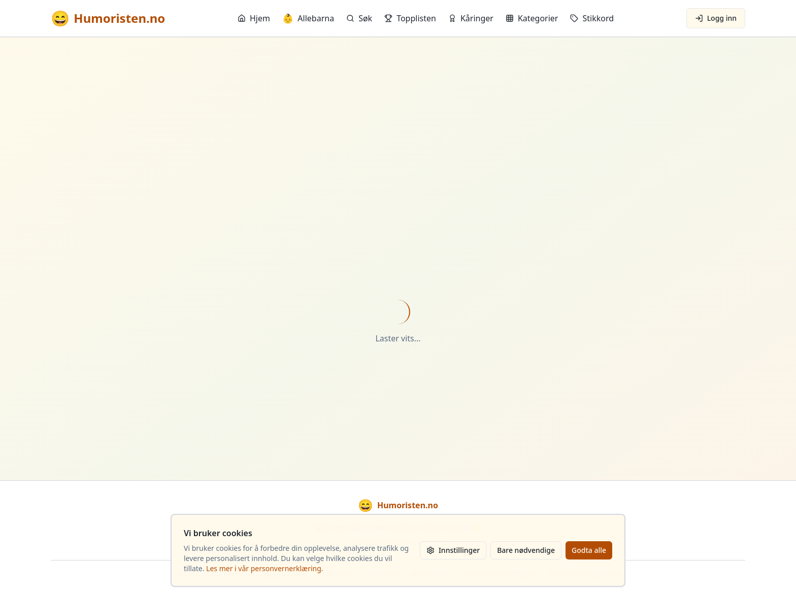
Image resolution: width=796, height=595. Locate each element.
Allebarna (308, 18)
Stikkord (592, 18)
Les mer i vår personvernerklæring (263, 568)
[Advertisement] (398, 137)
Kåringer (470, 18)
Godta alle (589, 550)
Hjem (254, 18)
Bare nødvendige (526, 550)
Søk (359, 18)
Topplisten (410, 18)
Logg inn (716, 18)
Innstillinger (453, 550)
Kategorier (532, 18)
